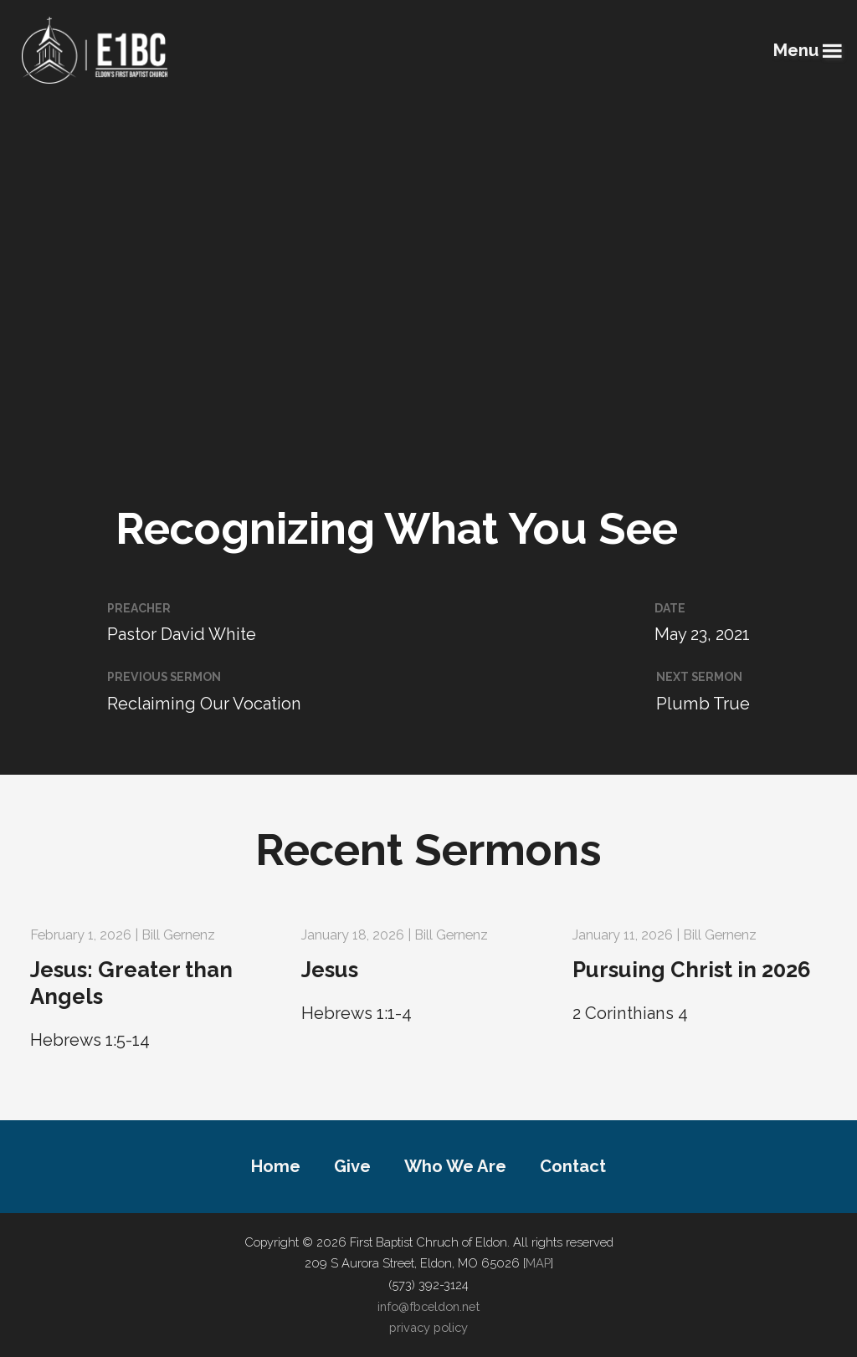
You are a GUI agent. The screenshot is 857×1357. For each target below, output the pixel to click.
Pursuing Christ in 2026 (691, 969)
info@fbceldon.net (428, 1306)
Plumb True (703, 704)
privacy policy (428, 1327)
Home (275, 1166)
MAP (538, 1263)
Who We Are (455, 1166)
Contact (573, 1166)
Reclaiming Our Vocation (204, 704)
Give (352, 1166)
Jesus (329, 969)
